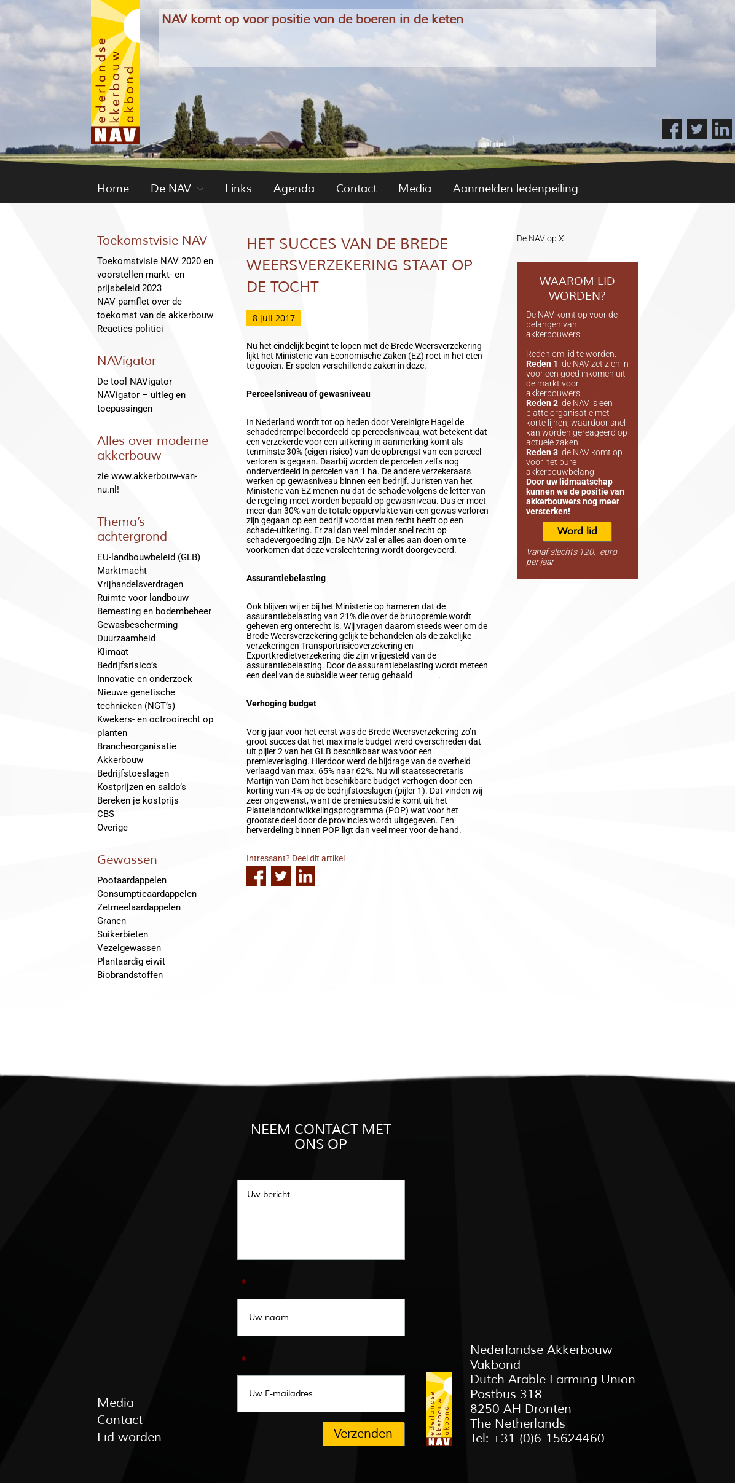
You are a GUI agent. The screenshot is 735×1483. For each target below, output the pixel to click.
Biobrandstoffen (130, 974)
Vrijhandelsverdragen (140, 584)
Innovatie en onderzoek (144, 678)
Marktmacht (122, 570)
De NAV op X (540, 238)
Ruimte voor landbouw (143, 597)
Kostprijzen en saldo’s (141, 786)
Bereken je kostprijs (138, 800)
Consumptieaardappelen (147, 893)
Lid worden (129, 1437)
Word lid (577, 531)
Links (238, 188)
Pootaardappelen (132, 880)
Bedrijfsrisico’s (127, 665)
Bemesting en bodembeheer (154, 611)
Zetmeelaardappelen (139, 907)
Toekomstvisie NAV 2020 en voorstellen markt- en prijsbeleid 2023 (155, 275)
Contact (356, 188)
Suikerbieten (122, 934)
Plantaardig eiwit (131, 961)
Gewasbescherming (137, 624)
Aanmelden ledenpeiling (515, 188)
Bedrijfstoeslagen (133, 773)
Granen (111, 920)
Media (414, 188)
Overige (112, 827)
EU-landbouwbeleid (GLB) (148, 557)
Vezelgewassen (129, 947)
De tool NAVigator (134, 381)
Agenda (294, 188)
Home (113, 188)
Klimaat (112, 651)
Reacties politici (130, 328)
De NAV (171, 188)
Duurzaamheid (126, 638)
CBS (105, 814)
